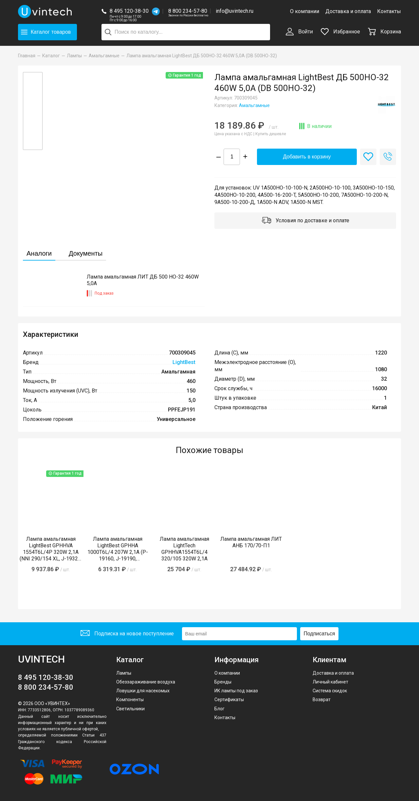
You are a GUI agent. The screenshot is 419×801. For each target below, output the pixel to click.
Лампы (123, 673)
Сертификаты (229, 699)
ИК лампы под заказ (236, 690)
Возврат (322, 699)
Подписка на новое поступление (127, 634)
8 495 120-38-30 (129, 11)
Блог (219, 708)
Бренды (222, 681)
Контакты (389, 11)
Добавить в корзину (307, 156)
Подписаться (319, 633)
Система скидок (330, 690)
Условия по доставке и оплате (305, 221)
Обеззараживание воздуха (145, 681)
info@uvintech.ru (234, 11)
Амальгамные (254, 105)
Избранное (340, 31)
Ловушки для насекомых (143, 690)
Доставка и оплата (348, 11)
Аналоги (39, 253)
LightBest (184, 362)
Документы (85, 253)
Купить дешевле (270, 134)
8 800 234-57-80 (188, 11)
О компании (304, 11)
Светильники (130, 708)
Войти (299, 32)
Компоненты (130, 699)
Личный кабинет (330, 681)
